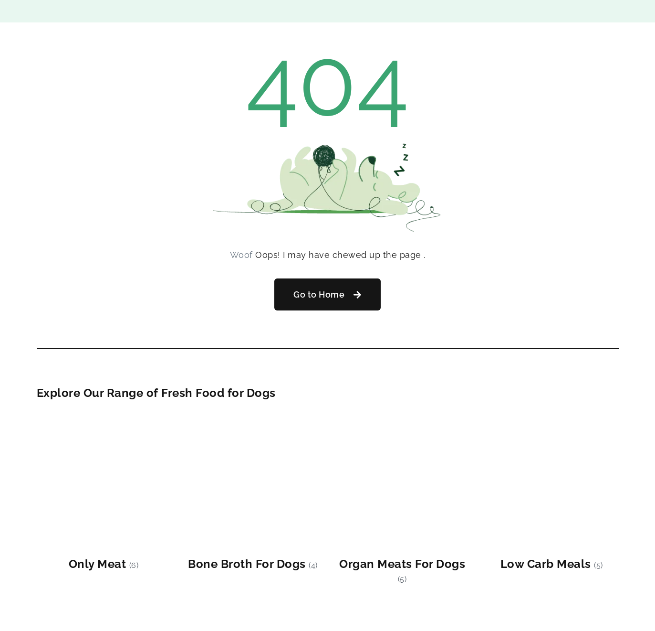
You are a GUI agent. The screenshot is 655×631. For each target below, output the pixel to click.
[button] (327, 294)
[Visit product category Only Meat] (104, 493)
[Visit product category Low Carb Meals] (552, 493)
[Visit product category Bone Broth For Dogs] (253, 493)
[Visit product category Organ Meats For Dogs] (402, 500)
